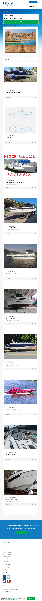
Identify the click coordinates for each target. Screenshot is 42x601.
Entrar (31, 6)
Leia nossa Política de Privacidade (12, 599)
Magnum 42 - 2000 (11, 409)
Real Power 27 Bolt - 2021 (13, 92)
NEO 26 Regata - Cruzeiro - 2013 (15, 182)
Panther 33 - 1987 (11, 228)
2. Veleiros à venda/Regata (11, 139)
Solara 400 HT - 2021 (11, 499)
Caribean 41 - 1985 (11, 273)
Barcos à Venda (7, 554)
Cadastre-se (36, 6)
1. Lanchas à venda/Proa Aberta (12, 93)
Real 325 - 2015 (10, 363)
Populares (25, 59)
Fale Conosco (6, 547)
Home (4, 11)
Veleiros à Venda (7, 552)
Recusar (38, 598)
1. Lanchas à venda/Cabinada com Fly (14, 320)
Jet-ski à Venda (7, 558)
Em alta (33, 59)
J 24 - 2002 (9, 137)
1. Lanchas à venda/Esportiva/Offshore (14, 229)
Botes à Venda (6, 556)
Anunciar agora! (21, 532)
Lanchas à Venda (7, 550)
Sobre (4, 545)
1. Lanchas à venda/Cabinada (12, 275)
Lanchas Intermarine (8, 561)
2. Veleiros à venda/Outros (11, 184)
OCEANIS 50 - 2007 (11, 454)
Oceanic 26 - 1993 (10, 318)
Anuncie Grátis (33, 1)
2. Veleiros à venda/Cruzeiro (12, 456)
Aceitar (31, 598)
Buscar (21, 21)
